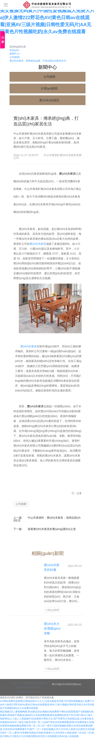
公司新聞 (15, 57)
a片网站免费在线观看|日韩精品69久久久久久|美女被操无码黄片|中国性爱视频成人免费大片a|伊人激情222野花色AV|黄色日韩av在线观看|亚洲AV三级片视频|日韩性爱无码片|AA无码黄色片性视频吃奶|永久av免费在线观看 (47, 17)
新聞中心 (15, 53)
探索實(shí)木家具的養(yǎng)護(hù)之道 (52, 529)
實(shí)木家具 (38, 243)
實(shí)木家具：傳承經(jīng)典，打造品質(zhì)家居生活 (38, 60)
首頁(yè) (15, 50)
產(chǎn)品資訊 (49, 100)
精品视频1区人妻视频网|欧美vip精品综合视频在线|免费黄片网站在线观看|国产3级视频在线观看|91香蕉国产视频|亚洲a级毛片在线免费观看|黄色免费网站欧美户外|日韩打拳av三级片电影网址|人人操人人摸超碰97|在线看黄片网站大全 (47, 715)
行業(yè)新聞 (49, 88)
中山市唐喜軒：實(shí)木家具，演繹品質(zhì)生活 (46, 519)
